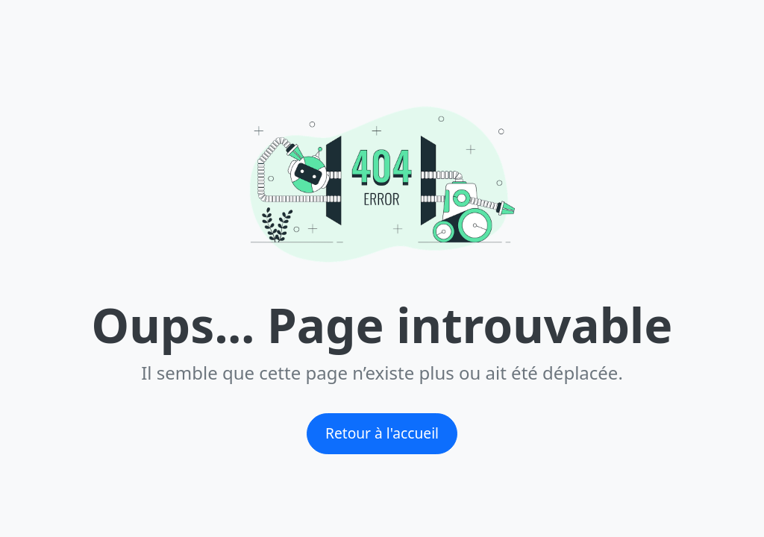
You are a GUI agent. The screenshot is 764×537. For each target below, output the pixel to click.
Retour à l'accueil (382, 433)
